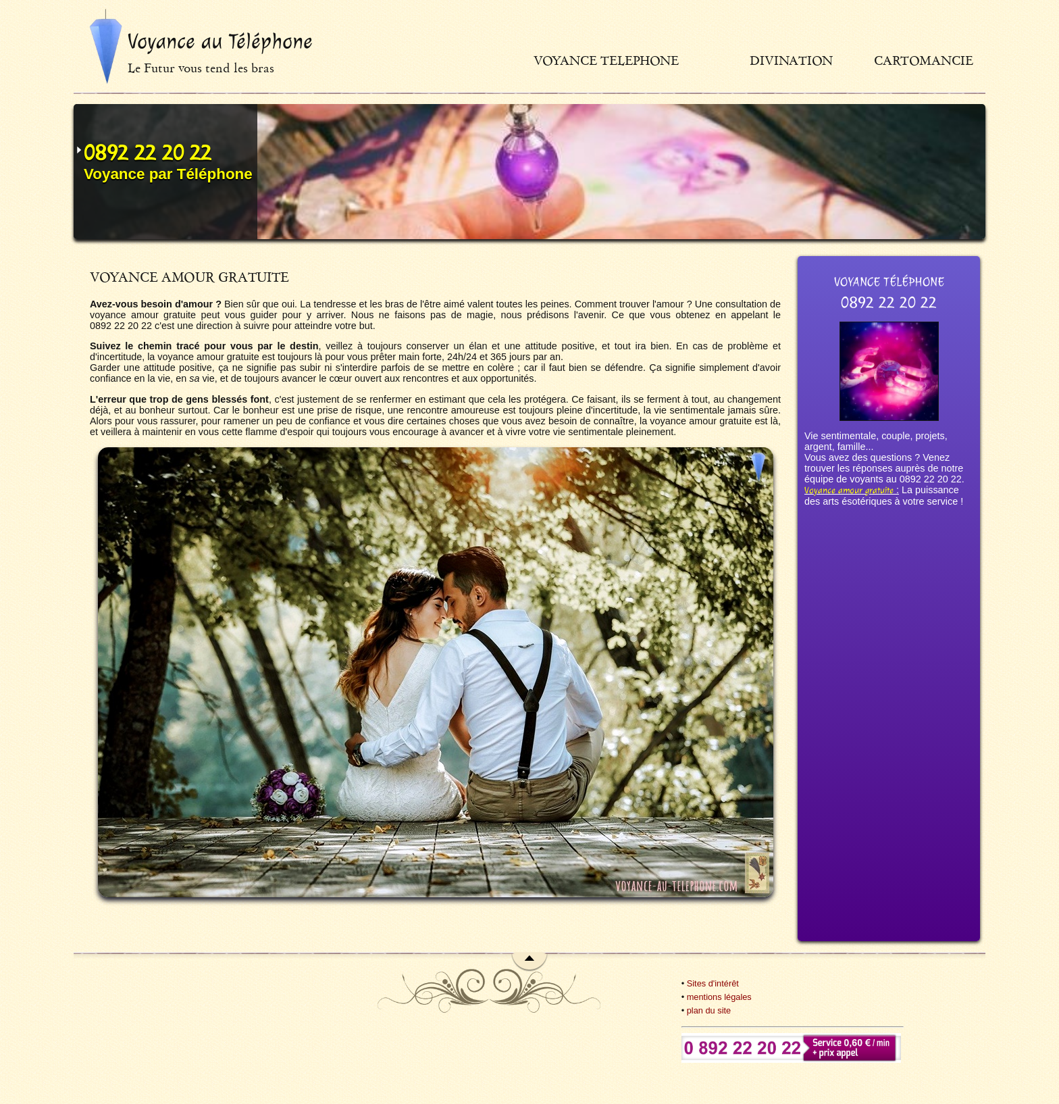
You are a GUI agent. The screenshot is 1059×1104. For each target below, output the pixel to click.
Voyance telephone (606, 60)
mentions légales (719, 997)
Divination (791, 60)
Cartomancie (923, 60)
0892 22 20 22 (147, 153)
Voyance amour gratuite (849, 490)
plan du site (709, 1010)
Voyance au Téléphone (220, 41)
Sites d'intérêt (713, 983)
